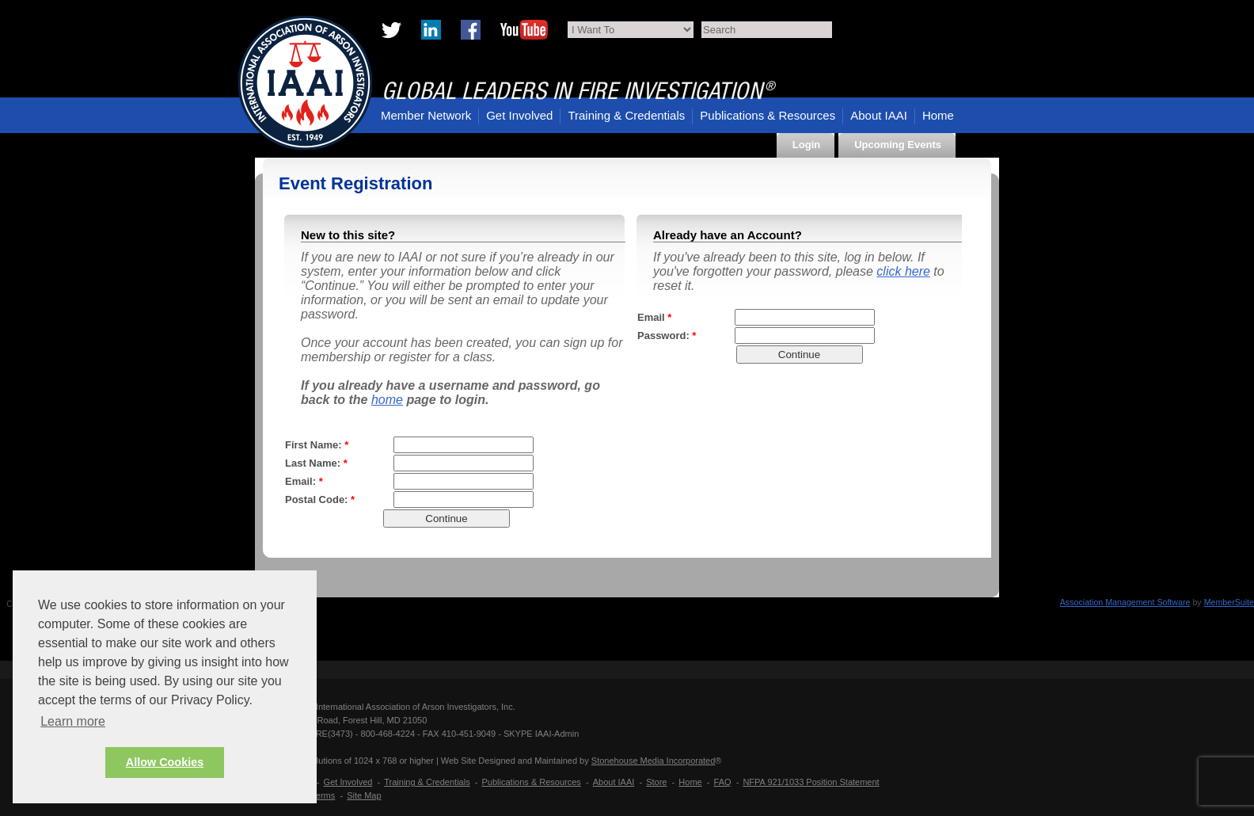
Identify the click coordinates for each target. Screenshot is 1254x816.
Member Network (426, 115)
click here (903, 271)
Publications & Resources (767, 115)
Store (656, 782)
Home (938, 115)
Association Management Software (1125, 602)
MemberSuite (1229, 602)
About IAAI (878, 115)
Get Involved (519, 115)
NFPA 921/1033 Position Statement (811, 782)
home (387, 399)
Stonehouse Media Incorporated (653, 760)
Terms (323, 795)
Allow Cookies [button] (164, 762)
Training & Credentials (626, 115)
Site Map (364, 795)
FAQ (723, 782)
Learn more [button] (72, 721)
